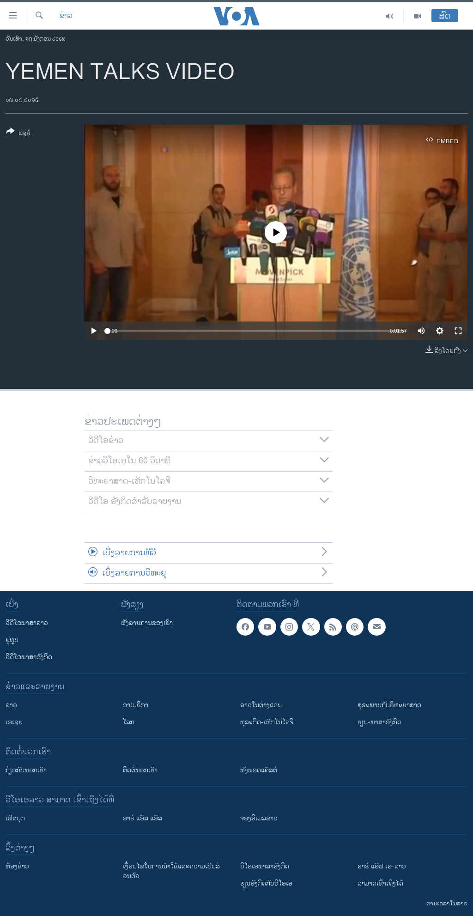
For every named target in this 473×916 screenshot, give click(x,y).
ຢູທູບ (12, 640)
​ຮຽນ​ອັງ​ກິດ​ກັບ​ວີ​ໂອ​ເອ (266, 883)
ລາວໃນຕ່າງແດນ (261, 705)
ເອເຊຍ (14, 722)
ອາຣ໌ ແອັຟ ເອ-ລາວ (382, 866)
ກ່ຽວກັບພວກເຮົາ (26, 770)
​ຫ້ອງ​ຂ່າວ (17, 866)
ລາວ (11, 705)
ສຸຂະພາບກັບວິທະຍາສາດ (389, 705)
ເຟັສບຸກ (15, 818)
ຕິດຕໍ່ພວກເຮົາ (140, 770)
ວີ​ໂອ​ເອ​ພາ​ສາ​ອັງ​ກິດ (264, 866)
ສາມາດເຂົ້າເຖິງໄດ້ (380, 883)
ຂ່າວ (66, 16)
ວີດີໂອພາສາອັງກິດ (29, 657)
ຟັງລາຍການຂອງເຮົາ (147, 623)
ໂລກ (128, 722)
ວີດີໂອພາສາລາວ (27, 623)
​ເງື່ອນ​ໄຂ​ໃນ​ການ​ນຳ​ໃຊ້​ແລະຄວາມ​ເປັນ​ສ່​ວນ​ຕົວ (171, 871)
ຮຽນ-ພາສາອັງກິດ (379, 722)
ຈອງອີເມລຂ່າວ (259, 818)
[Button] (18, 134)
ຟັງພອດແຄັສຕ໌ (258, 770)
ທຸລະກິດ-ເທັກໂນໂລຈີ (266, 722)
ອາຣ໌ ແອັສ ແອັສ (142, 818)
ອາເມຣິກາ (135, 705)
